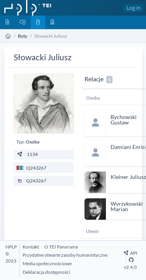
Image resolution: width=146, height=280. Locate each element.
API (130, 253)
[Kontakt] (31, 247)
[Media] (52, 22)
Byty (22, 36)
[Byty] (38, 22)
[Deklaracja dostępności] (46, 272)
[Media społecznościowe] (47, 263)
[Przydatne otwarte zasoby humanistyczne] (65, 255)
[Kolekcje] (22, 22)
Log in (134, 7)
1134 (27, 154)
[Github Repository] (131, 260)
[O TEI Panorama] (61, 247)
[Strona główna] (8, 36)
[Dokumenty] (7, 22)
